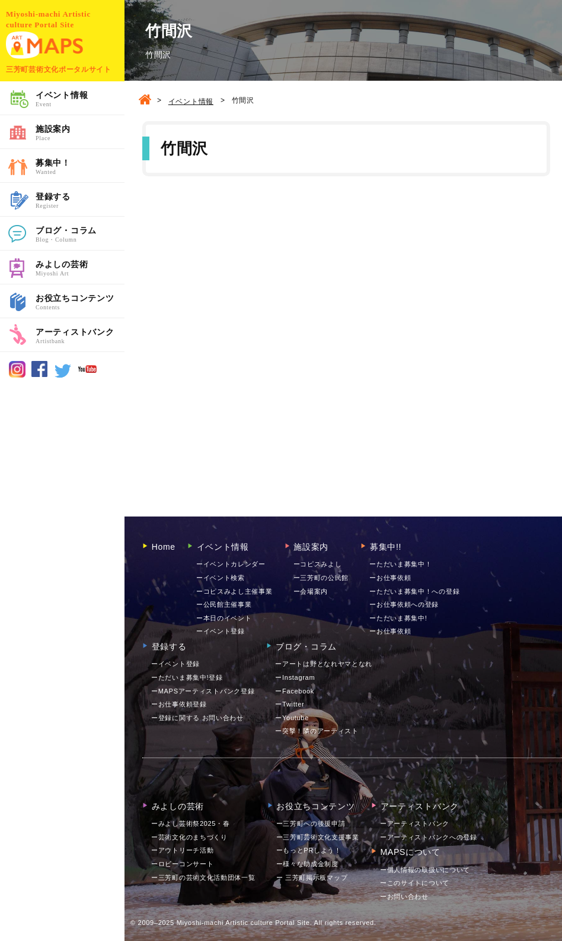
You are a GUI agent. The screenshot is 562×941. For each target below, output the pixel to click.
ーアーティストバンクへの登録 (428, 837)
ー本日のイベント (224, 618)
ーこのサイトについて (414, 882)
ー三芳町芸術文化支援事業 (317, 837)
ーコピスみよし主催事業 (234, 591)
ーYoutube (292, 717)
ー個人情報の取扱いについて (425, 869)
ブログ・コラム (80, 235)
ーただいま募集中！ (400, 564)
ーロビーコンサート (182, 863)
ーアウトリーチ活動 (182, 850)
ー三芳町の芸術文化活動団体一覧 (203, 877)
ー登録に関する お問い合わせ (197, 717)
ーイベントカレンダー (231, 564)
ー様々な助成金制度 (307, 863)
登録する (80, 201)
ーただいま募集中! (398, 618)
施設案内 (80, 133)
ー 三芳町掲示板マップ (312, 877)
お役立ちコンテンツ (80, 302)
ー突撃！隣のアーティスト (316, 730)
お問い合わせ (404, 896)
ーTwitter (289, 704)
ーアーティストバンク (414, 823)
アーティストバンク (80, 336)
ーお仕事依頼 (390, 577)
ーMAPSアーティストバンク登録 (202, 691)
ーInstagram (295, 677)
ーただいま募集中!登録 (187, 677)
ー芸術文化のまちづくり (189, 837)
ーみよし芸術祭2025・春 (190, 823)
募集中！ (80, 167)
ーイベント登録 (220, 631)
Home (158, 547)
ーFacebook (294, 691)
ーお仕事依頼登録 (179, 704)
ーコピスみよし (317, 564)
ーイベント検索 (220, 577)
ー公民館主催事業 (224, 604)
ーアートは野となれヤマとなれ (323, 663)
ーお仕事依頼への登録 (404, 604)
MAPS (44, 45)
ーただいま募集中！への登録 (414, 591)
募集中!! (380, 547)
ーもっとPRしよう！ (308, 850)
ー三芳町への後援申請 (311, 823)
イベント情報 (80, 99)
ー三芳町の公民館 (321, 577)
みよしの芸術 (80, 268)
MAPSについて (405, 852)
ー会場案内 (310, 591)
